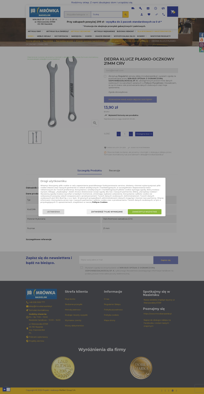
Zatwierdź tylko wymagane (107, 212)
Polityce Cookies (99, 202)
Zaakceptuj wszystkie (144, 212)
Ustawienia (53, 212)
